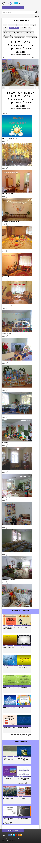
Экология (17, 37)
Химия (29, 35)
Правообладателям (11, 839)
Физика (11, 35)
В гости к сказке (21, 707)
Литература (35, 27)
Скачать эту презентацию (20, 54)
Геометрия (5, 27)
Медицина (12, 30)
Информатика (23, 27)
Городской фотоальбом (23, 818)
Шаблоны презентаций (8, 37)
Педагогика (23, 32)
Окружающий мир (16, 32)
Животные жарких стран (8, 647)
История (29, 27)
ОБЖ (34, 30)
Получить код (6, 57)
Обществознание (7, 32)
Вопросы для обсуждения (23, 667)
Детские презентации (13, 27)
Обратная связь (21, 839)
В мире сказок (21, 647)
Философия (23, 35)
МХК (22, 30)
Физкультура (17, 35)
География (31, 25)
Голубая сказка (6, 667)
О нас (3, 839)
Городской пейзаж (7, 778)
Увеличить (35, 57)
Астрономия (19, 25)
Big (13, 3)
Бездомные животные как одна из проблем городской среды (9, 800)
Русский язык (31, 32)
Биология (26, 25)
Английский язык (12, 25)
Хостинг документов (11, 840)
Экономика (22, 37)
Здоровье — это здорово (23, 727)
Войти (37, 16)
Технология (5, 35)
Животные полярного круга (9, 707)
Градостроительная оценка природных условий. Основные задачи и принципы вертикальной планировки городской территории (24, 781)
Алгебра (5, 25)
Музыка (17, 30)
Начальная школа (28, 30)
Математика (5, 30)
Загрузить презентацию (13, 7)
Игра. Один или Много (22, 627)
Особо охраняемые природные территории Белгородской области (23, 759)
